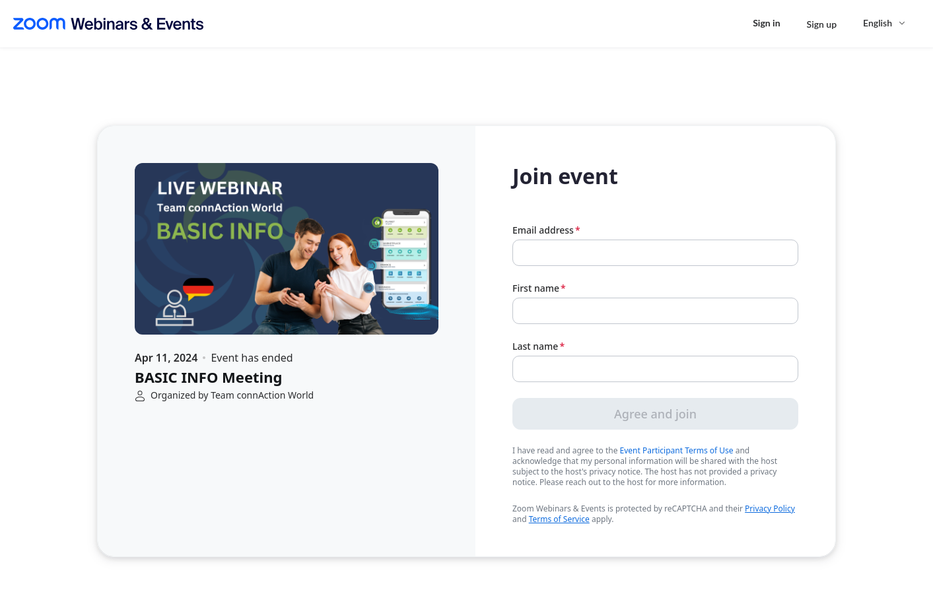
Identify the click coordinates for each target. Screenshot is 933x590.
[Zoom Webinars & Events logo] (108, 24)
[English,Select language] (885, 23)
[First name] (655, 311)
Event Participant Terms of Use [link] (677, 450)
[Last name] (655, 369)
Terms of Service (559, 519)
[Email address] (655, 253)
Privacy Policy (770, 508)
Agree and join (655, 414)
